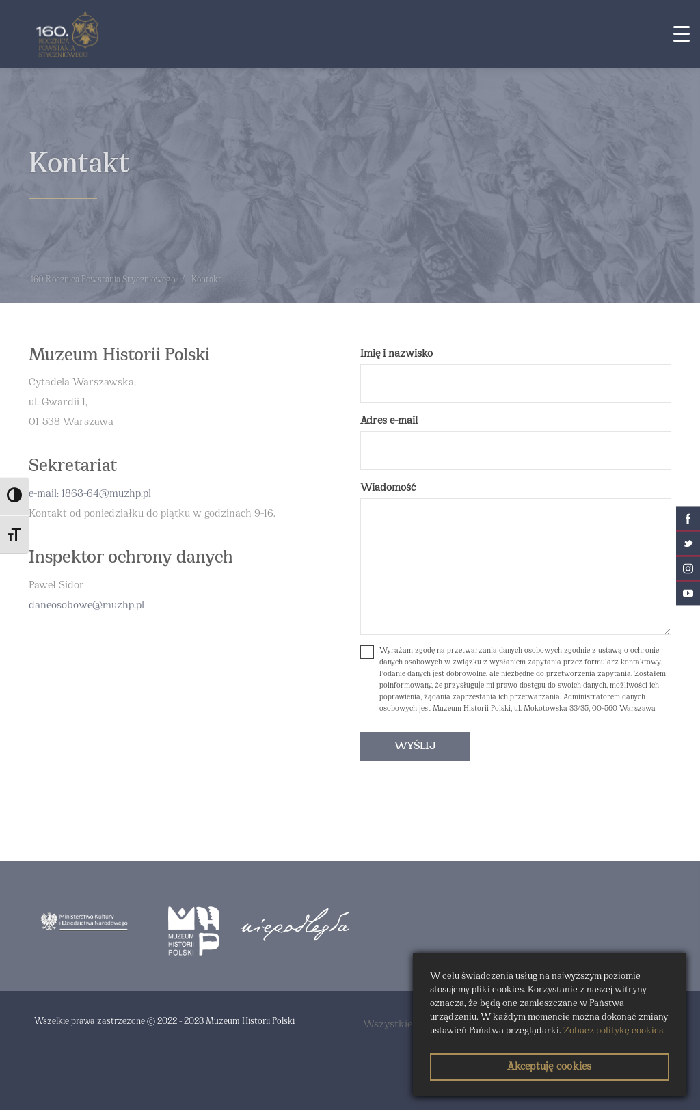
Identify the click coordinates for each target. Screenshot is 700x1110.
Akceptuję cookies (549, 1067)
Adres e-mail (389, 421)
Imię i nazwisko (396, 354)
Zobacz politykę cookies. (614, 1031)
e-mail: (45, 494)
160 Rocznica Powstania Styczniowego (103, 280)
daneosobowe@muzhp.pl (86, 605)
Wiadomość (388, 488)
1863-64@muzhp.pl (106, 494)
